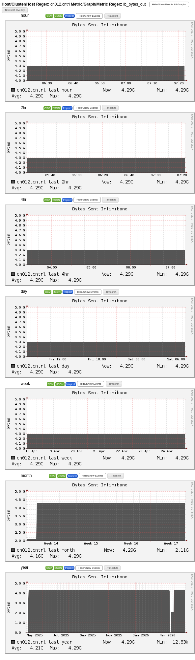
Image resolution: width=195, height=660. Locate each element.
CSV (49, 15)
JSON (58, 15)
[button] (169, 4)
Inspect (69, 15)
